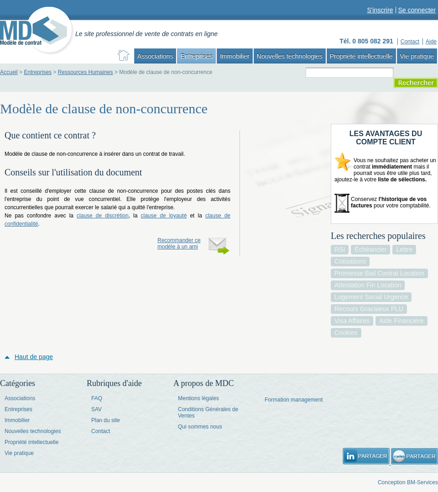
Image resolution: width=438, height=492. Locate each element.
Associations (155, 56)
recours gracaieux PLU (368, 308)
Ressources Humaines (85, 72)
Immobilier (235, 56)
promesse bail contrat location (379, 273)
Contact (100, 431)
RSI (339, 249)
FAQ (96, 398)
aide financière (401, 320)
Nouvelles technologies (290, 56)
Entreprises (196, 56)
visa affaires (352, 320)
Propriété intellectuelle (361, 56)
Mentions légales (198, 398)
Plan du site (105, 420)
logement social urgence (371, 297)
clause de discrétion (103, 215)
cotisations (350, 261)
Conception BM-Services (408, 482)
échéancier (370, 249)
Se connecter (417, 10)
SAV (96, 409)
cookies (346, 332)
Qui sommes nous (200, 426)
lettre (404, 249)
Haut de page (34, 356)
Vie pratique (417, 56)
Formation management (294, 400)
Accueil (9, 72)
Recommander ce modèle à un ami (179, 243)
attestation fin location (367, 285)
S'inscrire (380, 10)
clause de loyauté (164, 215)
